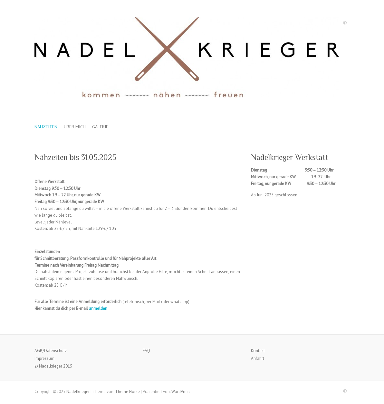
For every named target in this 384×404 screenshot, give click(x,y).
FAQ (146, 350)
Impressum (44, 358)
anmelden (98, 308)
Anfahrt (257, 358)
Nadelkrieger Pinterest (345, 24)
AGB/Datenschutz (50, 350)
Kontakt (258, 350)
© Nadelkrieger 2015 (53, 366)
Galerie (100, 127)
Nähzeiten (45, 127)
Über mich (75, 127)
